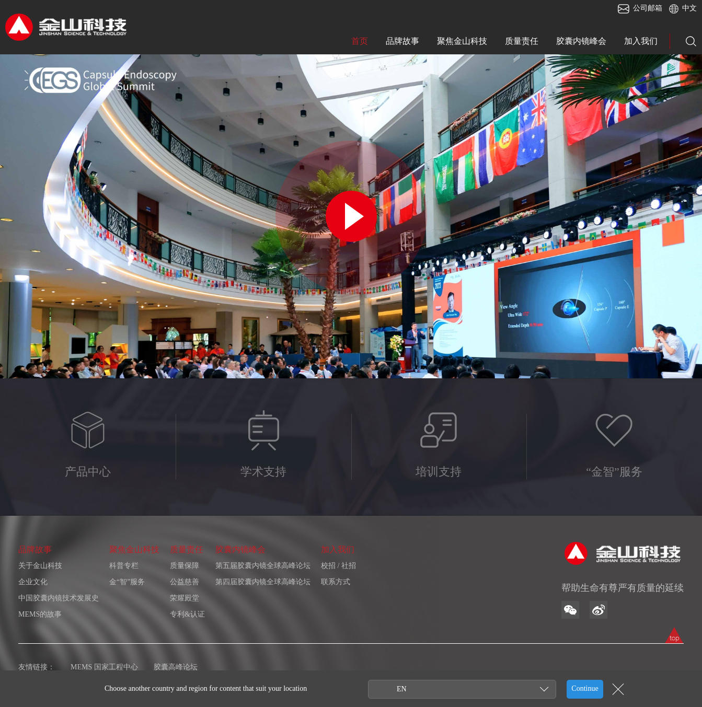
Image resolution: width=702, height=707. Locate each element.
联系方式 (335, 582)
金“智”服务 (127, 582)
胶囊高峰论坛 (176, 667)
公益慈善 (184, 582)
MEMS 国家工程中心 (104, 667)
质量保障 (184, 566)
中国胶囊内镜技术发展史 (58, 598)
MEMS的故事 (40, 614)
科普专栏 (124, 566)
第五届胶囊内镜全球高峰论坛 (262, 566)
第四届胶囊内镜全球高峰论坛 (262, 582)
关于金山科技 (40, 566)
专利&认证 (187, 614)
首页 (359, 41)
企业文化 (33, 582)
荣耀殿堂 (184, 598)
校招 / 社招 (338, 566)
